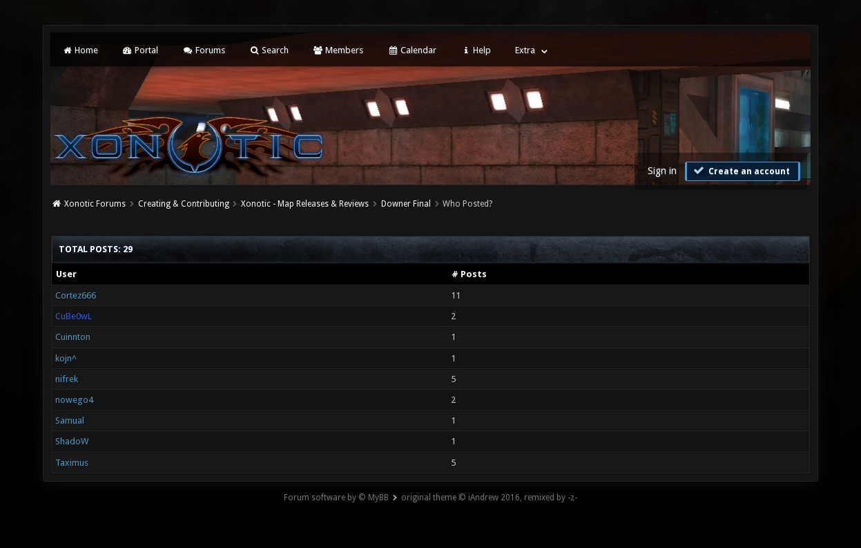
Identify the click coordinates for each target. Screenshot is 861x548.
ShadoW (71, 441)
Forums (203, 50)
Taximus (71, 462)
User (66, 274)
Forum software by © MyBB (336, 497)
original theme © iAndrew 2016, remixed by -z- (489, 497)
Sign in (662, 170)
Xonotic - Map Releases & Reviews (305, 204)
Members (338, 50)
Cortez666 (75, 295)
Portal (140, 50)
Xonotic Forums (95, 204)
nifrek (66, 379)
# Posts (469, 274)
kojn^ (66, 358)
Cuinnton (72, 337)
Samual (69, 420)
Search (269, 50)
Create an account (741, 170)
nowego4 (74, 400)
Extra (525, 50)
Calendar (411, 50)
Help (476, 50)
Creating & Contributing (183, 204)
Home (79, 50)
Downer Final (406, 204)
